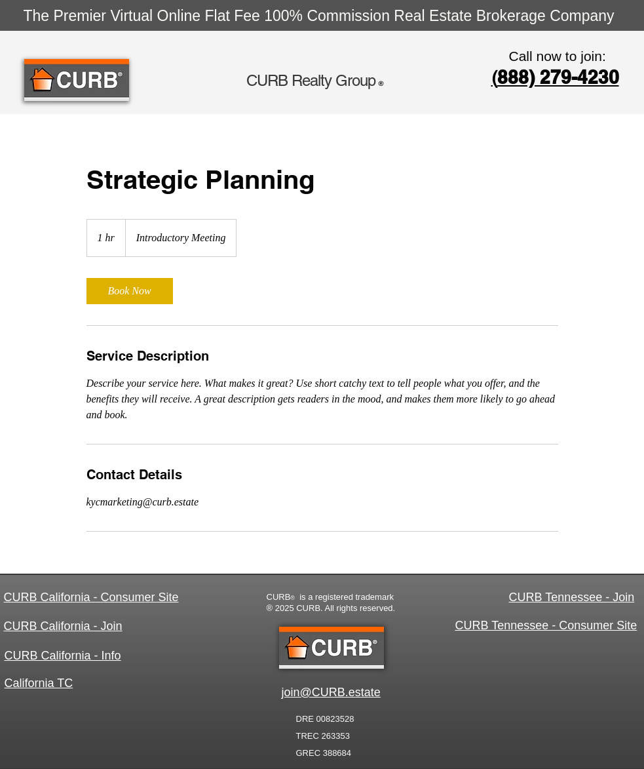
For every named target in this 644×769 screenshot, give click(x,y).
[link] (129, 291)
